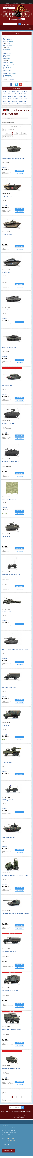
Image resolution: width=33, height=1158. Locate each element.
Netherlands (8, 69)
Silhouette (15, 98)
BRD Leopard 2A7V (7, 385)
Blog (27, 1)
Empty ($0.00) (14, 19)
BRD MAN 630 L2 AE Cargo (9, 687)
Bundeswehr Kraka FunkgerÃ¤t (11, 574)
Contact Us (23, 3)
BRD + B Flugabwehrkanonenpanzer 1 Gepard (15, 650)
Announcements (20, 1)
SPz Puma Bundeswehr (8, 837)
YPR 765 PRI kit (6, 536)
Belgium (7, 67)
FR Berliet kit (5, 725)
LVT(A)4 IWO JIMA (7, 234)
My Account (6, 3)
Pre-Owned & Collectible (21, 103)
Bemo (4, 93)
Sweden (7, 70)
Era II (7, 53)
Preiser (4, 98)
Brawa (13, 91)
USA (6, 72)
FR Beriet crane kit (7, 762)
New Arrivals (11, 1)
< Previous (7, 133)
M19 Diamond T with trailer (10, 612)
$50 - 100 (8, 39)
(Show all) (9, 43)
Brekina (4, 101)
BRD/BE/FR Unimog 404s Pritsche (11, 1029)
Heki (21, 98)
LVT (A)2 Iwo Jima (7, 196)
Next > (24, 133)
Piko (9, 93)
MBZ (25, 96)
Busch (25, 98)
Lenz (20, 93)
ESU (9, 101)
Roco (18, 91)
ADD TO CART (19, 170)
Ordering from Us (15, 3)
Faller (25, 93)
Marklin (4, 91)
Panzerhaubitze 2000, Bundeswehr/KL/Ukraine (15, 913)
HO (6, 49)
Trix (9, 91)
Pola (29, 93)
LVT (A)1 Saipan (6, 272)
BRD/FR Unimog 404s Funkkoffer (11, 1068)
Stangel (20, 96)
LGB (13, 93)
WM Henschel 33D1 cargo (9, 951)
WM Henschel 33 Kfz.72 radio (10, 990)
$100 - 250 (8, 41)
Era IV (6, 55)
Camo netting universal (9, 499)
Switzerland (8, 64)
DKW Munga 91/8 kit (7, 800)
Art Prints (5, 103)
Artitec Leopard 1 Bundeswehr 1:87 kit (13, 158)
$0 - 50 (7, 38)
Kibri (9, 96)
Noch (9, 98)
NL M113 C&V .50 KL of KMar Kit (10, 461)
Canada (7, 75)
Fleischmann (24, 91)
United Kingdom (9, 73)
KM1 (16, 93)
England (7, 76)
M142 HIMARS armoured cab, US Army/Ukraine (15, 875)
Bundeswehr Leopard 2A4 (9, 348)
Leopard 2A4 (5, 310)
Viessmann (14, 101)
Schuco (11, 103)
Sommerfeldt (22, 101)
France (7, 65)
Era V (6, 57)
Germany (8, 62)
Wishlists (30, 3)
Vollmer (4, 96)
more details (19, 173)
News (5, 1)
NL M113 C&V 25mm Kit (8, 423)
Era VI (6, 58)
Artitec (7, 45)
